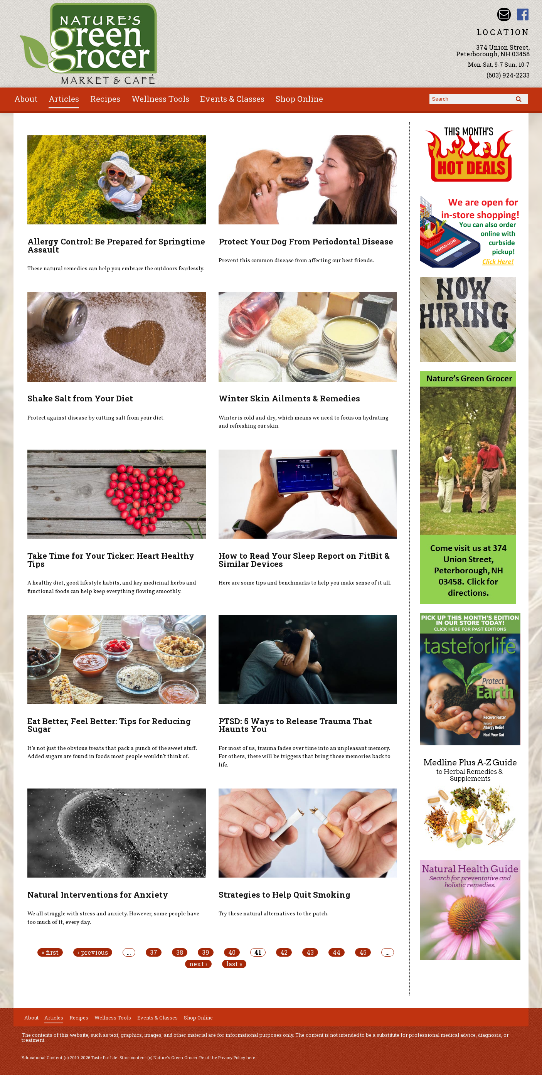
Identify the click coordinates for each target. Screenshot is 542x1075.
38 (179, 952)
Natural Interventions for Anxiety (97, 894)
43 (310, 952)
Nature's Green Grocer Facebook (523, 14)
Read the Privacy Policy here (227, 1057)
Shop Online (299, 98)
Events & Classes (232, 98)
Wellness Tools (160, 98)
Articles (64, 98)
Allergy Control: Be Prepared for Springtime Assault (116, 245)
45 (363, 952)
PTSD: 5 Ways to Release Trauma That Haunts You (295, 725)
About (25, 98)
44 (336, 952)
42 (284, 952)
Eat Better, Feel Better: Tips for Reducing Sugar (109, 725)
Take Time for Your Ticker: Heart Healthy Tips (110, 559)
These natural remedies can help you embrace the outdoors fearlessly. (115, 269)
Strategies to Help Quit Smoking (284, 894)
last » (234, 964)
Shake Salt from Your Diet (80, 398)
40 (232, 952)
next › (198, 964)
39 (205, 952)
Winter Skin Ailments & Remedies (289, 398)
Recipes (105, 98)
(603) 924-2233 (508, 75)
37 (153, 952)
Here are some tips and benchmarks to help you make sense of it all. (305, 583)
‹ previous (92, 952)
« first (50, 952)
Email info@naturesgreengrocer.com (504, 14)
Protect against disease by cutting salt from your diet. (96, 418)
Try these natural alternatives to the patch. (273, 914)
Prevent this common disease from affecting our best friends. (296, 261)
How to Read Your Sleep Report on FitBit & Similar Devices (304, 559)
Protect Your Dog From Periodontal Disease (306, 241)
